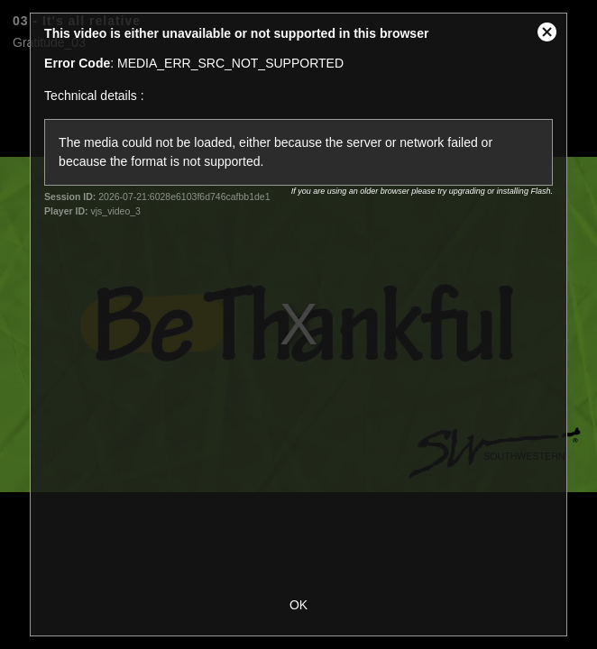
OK (298, 605)
